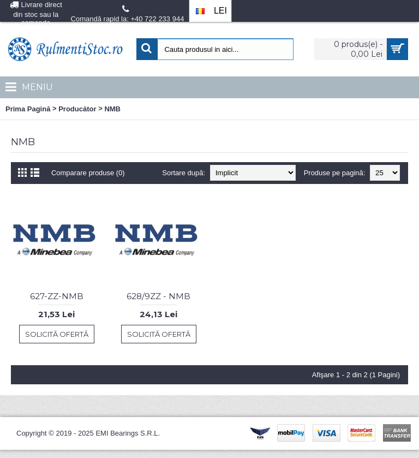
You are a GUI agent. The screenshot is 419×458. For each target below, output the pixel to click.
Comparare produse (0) (88, 173)
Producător (77, 109)
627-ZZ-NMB (56, 296)
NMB (112, 109)
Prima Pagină (27, 109)
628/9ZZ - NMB (158, 296)
